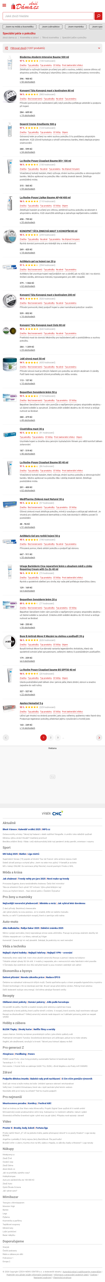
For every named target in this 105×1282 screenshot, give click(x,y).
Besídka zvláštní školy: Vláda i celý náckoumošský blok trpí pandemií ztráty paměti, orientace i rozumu (48, 841)
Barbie (5, 1210)
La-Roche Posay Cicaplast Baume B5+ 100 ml (45, 160)
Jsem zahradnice (51, 26)
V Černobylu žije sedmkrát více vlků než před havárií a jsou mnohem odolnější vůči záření (42, 965)
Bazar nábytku (9, 1235)
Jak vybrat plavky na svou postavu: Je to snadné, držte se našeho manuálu (35, 912)
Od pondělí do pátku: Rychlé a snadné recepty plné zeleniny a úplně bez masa (37, 1007)
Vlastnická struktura (62, 1277)
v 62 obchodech (27, 286)
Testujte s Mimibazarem (13, 1203)
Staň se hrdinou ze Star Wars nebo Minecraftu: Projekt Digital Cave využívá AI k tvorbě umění (44, 1108)
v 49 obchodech (27, 420)
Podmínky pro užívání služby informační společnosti (29, 1275)
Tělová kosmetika (50, 37)
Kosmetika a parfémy (12, 1221)
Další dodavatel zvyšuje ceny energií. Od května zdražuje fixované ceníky (34, 990)
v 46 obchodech (27, 454)
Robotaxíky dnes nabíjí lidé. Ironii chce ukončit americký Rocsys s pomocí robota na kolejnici (44, 958)
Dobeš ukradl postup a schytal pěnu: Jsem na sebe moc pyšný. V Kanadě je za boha (39, 862)
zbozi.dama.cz (10, 37)
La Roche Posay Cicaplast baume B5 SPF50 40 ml (48, 669)
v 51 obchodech (27, 527)
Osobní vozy (8, 1162)
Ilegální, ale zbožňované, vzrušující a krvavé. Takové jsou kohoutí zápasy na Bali (37, 1041)
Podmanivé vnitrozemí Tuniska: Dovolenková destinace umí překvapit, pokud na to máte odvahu (45, 1038)
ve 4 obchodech (27, 591)
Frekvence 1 (8, 1258)
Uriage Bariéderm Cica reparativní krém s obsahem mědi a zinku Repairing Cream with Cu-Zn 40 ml (56, 568)
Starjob (6, 1247)
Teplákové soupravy (11, 1224)
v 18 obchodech (27, 253)
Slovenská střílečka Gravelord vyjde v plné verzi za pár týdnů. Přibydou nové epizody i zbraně (43, 1115)
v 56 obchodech (27, 627)
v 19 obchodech (27, 115)
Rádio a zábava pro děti (13, 1254)
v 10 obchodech (27, 383)
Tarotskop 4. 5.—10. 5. (12, 1063)
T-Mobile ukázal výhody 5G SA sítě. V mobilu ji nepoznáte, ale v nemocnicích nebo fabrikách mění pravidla (49, 961)
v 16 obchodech (27, 316)
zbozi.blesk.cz (9, 1169)
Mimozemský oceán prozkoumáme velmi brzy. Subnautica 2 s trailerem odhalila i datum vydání (45, 1112)
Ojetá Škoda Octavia (12, 1187)
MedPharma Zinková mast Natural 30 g (42, 499)
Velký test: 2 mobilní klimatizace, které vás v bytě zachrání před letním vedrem (37, 1087)
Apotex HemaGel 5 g (31, 703)
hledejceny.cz (8, 1154)
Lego (5, 1213)
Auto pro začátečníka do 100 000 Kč (18, 1180)
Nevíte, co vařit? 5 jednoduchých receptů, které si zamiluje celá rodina (33, 915)
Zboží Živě (7, 1158)
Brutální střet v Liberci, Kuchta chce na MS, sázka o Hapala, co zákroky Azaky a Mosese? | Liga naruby (48, 1143)
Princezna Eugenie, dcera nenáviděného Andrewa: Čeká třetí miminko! (33, 884)
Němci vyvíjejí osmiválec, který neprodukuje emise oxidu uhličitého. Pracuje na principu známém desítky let (50, 933)
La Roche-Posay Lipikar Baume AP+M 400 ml (45, 197)
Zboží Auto (7, 1184)
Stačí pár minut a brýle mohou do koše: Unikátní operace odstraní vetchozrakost (38, 1084)
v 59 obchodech (27, 189)
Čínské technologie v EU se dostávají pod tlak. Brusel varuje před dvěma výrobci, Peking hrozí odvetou (47, 986)
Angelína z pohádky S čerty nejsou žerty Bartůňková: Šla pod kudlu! (32, 1139)
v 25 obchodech (27, 350)
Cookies (93, 1275)
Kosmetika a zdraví (29, 37)
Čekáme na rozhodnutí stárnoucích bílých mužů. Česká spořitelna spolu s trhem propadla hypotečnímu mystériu (52, 982)
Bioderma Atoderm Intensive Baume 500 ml (44, 57)
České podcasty (10, 1251)
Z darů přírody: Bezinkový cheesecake (19, 908)
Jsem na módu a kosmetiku (20, 26)
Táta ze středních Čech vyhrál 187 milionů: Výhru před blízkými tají (32, 887)
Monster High (9, 1206)
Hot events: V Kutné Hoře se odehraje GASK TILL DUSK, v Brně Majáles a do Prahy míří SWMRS (45, 1066)
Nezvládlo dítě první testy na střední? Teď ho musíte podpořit (30, 1091)
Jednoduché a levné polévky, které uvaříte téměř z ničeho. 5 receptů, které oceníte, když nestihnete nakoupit (50, 1011)
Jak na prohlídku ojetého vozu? (16, 1173)
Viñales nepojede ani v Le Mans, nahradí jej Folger (25, 936)
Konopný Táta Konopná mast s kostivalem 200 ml (47, 294)
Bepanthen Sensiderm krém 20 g (38, 599)
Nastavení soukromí (43, 1277)
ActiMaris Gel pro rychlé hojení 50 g (40, 535)
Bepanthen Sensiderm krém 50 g (38, 392)
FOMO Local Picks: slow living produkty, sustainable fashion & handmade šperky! (39, 1059)
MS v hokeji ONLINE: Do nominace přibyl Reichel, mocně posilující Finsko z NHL (38, 866)
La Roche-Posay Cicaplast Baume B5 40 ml (44, 462)
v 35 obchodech (27, 222)
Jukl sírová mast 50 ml (32, 358)
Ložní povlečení (9, 1231)
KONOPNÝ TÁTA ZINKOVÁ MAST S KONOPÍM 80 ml (48, 231)
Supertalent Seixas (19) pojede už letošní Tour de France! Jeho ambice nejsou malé (40, 859)
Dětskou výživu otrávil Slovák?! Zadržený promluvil (25, 838)
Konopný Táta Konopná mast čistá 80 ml (42, 325)
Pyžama (6, 1217)
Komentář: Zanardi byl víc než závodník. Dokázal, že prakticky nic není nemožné (38, 940)
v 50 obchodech (27, 82)
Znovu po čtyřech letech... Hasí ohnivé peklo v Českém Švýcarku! (31, 891)
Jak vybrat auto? (10, 1191)
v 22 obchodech (27, 694)
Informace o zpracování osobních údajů (71, 1275)
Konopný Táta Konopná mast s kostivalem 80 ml (47, 90)
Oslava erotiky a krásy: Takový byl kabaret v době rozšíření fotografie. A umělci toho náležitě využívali (47, 834)
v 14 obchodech (27, 728)
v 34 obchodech (27, 152)
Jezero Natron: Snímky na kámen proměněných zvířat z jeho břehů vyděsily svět (38, 1034)
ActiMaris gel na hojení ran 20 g (37, 261)
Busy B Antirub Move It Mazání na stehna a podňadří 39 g (52, 636)
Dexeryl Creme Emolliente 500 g (38, 124)
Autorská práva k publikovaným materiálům (82, 1272)
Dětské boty (8, 1228)
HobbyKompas (9, 1176)
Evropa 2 (6, 1261)
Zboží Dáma (8, 1165)
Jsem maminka (76, 26)
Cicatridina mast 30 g (32, 428)
